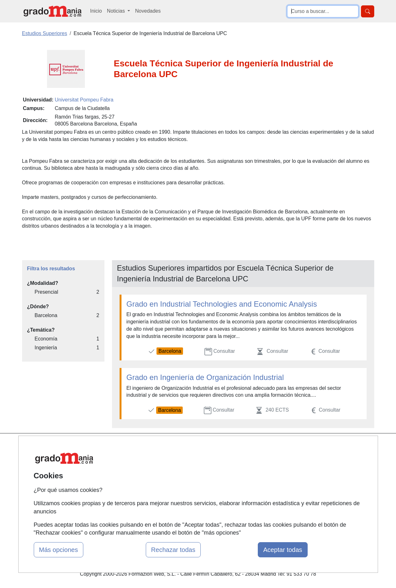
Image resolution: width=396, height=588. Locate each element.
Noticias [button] (116, 11)
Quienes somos (134, 459)
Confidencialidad (255, 459)
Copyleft (246, 483)
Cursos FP (189, 466)
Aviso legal (249, 471)
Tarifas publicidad (136, 471)
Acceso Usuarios (136, 483)
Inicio (96, 11)
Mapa (123, 446)
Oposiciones (191, 510)
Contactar (248, 446)
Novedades (148, 11)
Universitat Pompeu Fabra (84, 99)
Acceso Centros (135, 495)
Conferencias (192, 478)
